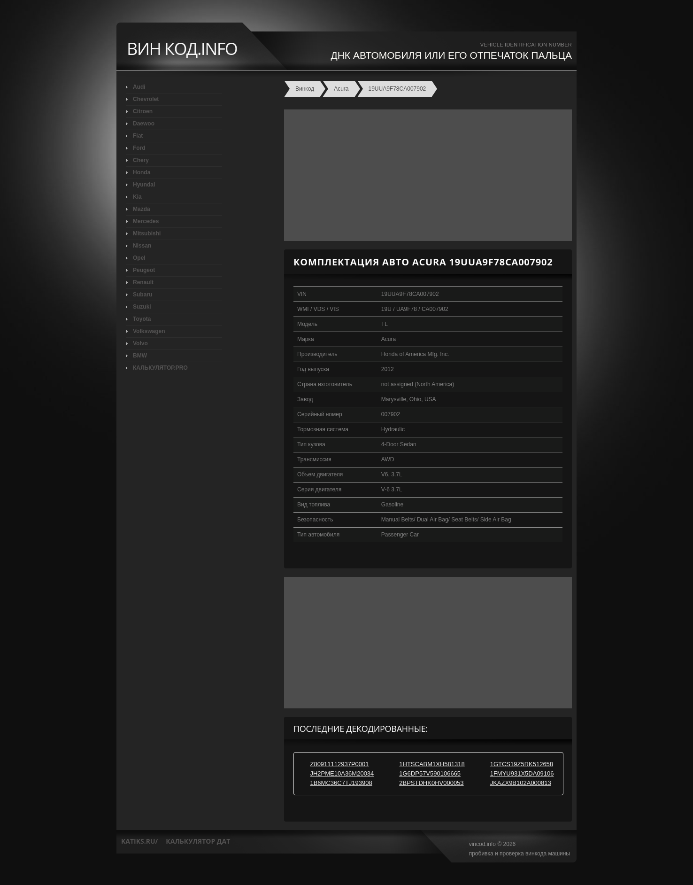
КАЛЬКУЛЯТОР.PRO (160, 368)
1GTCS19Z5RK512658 (521, 764)
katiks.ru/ (139, 841)
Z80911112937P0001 (339, 764)
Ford (139, 148)
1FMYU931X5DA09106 (522, 773)
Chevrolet (146, 99)
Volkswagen (149, 331)
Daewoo (143, 123)
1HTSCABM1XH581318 (431, 764)
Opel (139, 258)
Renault (143, 282)
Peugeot (144, 270)
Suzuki (142, 306)
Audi (139, 87)
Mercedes (146, 221)
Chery (141, 160)
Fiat (138, 135)
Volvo (140, 343)
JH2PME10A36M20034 (342, 773)
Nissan (142, 245)
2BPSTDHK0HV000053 (431, 782)
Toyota (142, 319)
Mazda (141, 209)
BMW (140, 355)
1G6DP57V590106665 (430, 773)
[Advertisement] (425, 175)
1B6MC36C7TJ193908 (341, 782)
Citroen (143, 111)
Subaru (142, 294)
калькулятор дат (198, 841)
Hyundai (144, 184)
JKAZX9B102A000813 (520, 782)
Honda (141, 172)
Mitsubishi (147, 233)
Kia (137, 197)
